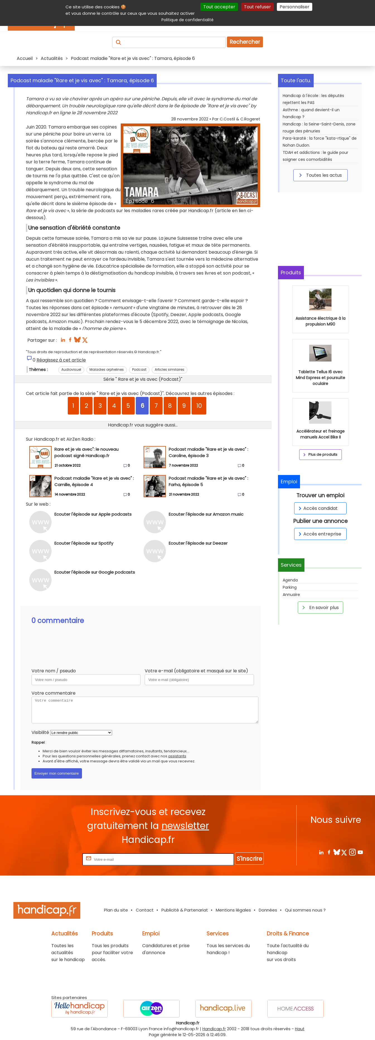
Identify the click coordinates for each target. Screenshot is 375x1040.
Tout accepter (219, 7)
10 (199, 406)
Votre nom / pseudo (54, 671)
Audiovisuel (71, 369)
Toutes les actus (319, 175)
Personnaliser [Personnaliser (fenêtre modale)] (294, 7)
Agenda (290, 580)
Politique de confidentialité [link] (187, 20)
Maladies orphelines (106, 369)
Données (268, 910)
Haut (299, 1029)
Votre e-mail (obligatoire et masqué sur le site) (196, 671)
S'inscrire (249, 859)
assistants (177, 756)
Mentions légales (233, 910)
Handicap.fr (214, 1029)
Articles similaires (169, 369)
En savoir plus (319, 607)
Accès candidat (317, 508)
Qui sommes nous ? (305, 910)
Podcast (139, 369)
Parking (290, 587)
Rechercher (245, 42)
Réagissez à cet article (61, 360)
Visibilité (40, 732)
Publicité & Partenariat (184, 910)
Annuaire (291, 594)
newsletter (185, 825)
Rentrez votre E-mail (58, 859)
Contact (145, 910)
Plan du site (116, 910)
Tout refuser (257, 7)
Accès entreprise (319, 533)
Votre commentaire (54, 693)
